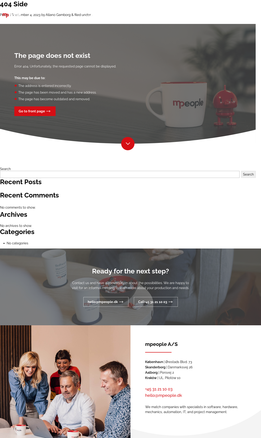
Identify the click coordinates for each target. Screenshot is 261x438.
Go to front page (32, 111)
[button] (197, 15)
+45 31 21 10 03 (159, 388)
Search (5, 169)
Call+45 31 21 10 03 (152, 302)
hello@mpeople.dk (103, 302)
